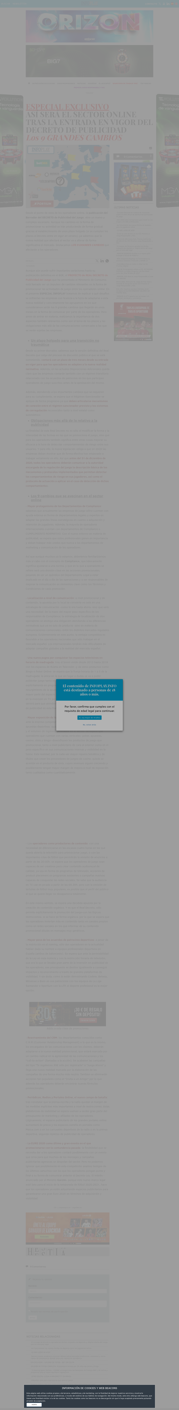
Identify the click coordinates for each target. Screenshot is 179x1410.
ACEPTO (34, 1405)
